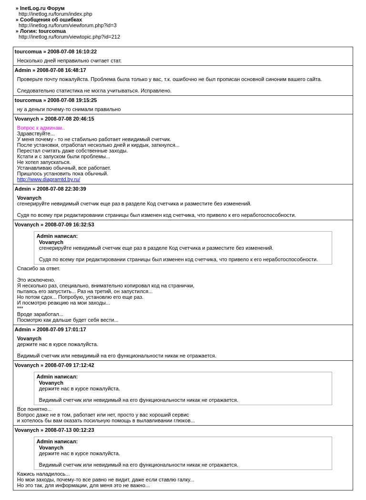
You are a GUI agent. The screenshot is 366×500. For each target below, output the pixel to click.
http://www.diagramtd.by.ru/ (48, 179)
